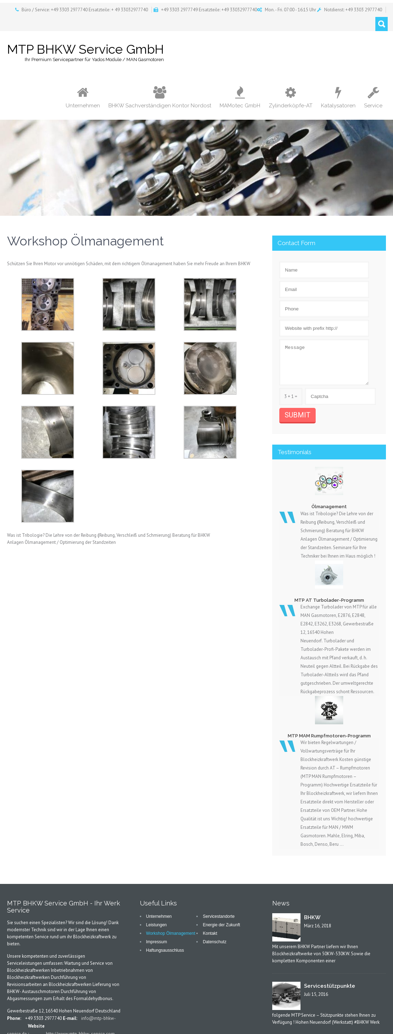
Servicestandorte (218, 916)
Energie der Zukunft (221, 924)
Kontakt (210, 933)
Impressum (156, 941)
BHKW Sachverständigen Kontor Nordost (159, 97)
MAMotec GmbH (240, 97)
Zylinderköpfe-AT (290, 97)
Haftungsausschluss (165, 950)
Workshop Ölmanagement (170, 933)
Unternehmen (83, 97)
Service (373, 97)
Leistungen (156, 924)
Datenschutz (214, 941)
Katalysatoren (338, 97)
